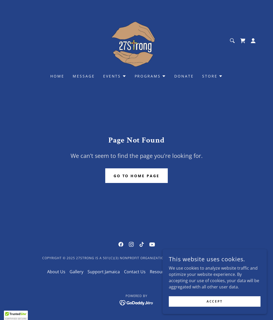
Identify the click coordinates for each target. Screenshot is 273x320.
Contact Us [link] (135, 272)
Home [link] (57, 76)
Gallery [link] (76, 272)
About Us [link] (56, 272)
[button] (253, 40)
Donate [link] (184, 76)
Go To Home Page (137, 175)
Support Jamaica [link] (104, 272)
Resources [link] (160, 272)
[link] (136, 40)
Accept (214, 301)
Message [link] (84, 76)
